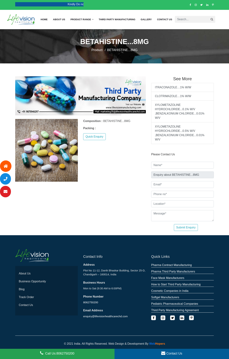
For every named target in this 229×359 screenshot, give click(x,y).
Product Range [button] (81, 19)
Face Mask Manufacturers (167, 277)
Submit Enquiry (186, 227)
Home (44, 19)
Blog (22, 289)
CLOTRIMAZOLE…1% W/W (173, 96)
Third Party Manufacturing (117, 19)
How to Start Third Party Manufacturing (176, 284)
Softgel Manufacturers (165, 297)
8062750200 (90, 302)
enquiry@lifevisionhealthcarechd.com (105, 316)
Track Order (26, 297)
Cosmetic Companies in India (169, 290)
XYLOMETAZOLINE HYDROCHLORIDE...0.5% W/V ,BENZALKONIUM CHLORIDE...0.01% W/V (179, 133)
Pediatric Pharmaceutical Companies (174, 303)
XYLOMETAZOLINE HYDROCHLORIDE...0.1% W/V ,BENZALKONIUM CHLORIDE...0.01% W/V (179, 111)
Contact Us (164, 19)
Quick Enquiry (94, 136)
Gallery (146, 19)
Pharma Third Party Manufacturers (173, 271)
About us (59, 19)
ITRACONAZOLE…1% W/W (173, 87)
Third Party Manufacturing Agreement (175, 310)
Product (97, 50)
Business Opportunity (32, 281)
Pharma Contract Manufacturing (171, 265)
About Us (25, 273)
